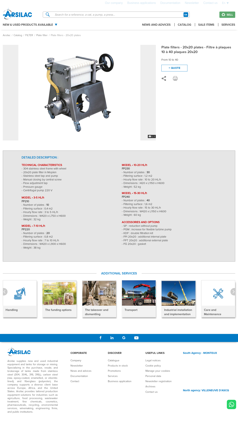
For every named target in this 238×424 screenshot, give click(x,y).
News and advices (156, 25)
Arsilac (6, 35)
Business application (119, 381)
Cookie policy (153, 365)
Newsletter (192, 2)
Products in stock (118, 365)
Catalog (184, 25)
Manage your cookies (157, 371)
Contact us (210, 2)
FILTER (29, 35)
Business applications (141, 2)
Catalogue (113, 360)
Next (232, 292)
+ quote (174, 68)
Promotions (114, 371)
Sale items (206, 25)
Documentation (170, 2)
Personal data (153, 376)
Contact (74, 381)
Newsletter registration (158, 381)
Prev (5, 292)
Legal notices (153, 360)
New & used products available (28, 25)
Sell (227, 15)
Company (75, 360)
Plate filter (42, 35)
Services (228, 25)
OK (185, 14)
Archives (150, 386)
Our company (114, 2)
